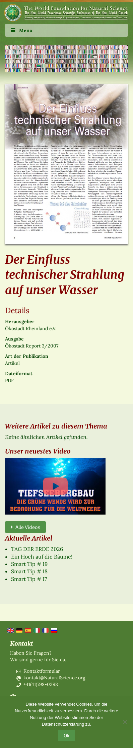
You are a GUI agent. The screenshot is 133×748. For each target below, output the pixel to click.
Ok (67, 735)
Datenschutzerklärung (63, 724)
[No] (124, 722)
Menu (21, 30)
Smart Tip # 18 (29, 571)
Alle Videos (25, 527)
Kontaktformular (41, 671)
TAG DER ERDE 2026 (37, 549)
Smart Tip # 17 (29, 579)
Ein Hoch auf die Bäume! (41, 556)
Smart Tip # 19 (29, 564)
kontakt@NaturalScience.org (54, 678)
